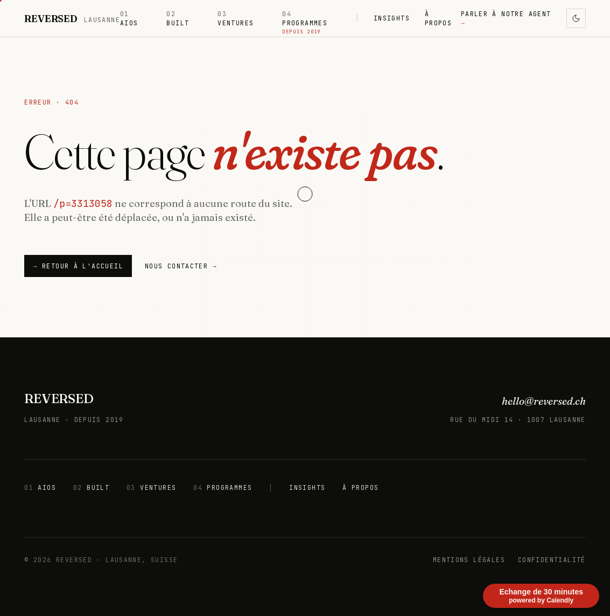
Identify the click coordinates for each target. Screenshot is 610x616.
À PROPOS (438, 18)
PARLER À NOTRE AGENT (506, 18)
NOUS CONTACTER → (181, 266)
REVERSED (58, 398)
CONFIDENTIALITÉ (552, 560)
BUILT (177, 18)
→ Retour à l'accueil (78, 266)
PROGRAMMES (304, 19)
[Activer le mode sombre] (576, 18)
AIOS (129, 18)
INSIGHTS (392, 18)
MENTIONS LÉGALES (469, 560)
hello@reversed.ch (544, 400)
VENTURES (236, 18)
